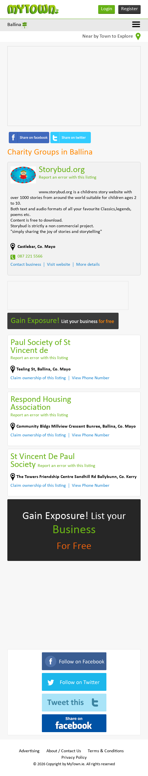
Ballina (14, 24)
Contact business (25, 264)
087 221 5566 (30, 256)
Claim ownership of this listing (38, 378)
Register (129, 9)
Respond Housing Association (40, 403)
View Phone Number (91, 378)
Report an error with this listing (67, 177)
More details (88, 264)
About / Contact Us (63, 751)
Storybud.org (62, 170)
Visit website (58, 264)
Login (106, 9)
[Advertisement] (74, 86)
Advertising (29, 751)
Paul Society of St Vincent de (40, 346)
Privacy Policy (74, 757)
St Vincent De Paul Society (42, 461)
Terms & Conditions (106, 751)
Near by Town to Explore (111, 36)
